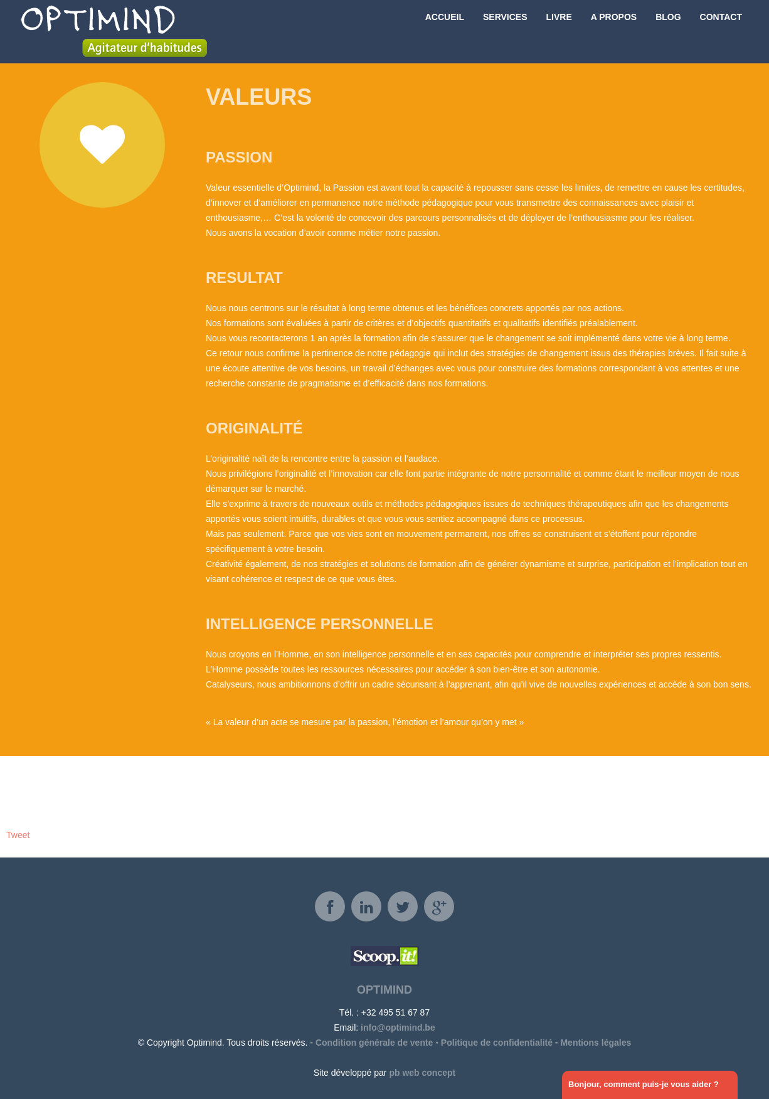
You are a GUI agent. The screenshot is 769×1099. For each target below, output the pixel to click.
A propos (614, 31)
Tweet (17, 835)
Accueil (444, 31)
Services (505, 31)
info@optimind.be (398, 1027)
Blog (668, 31)
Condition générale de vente (374, 1043)
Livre (559, 31)
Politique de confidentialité (497, 1043)
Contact (721, 31)
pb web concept (422, 1073)
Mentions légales (595, 1043)
